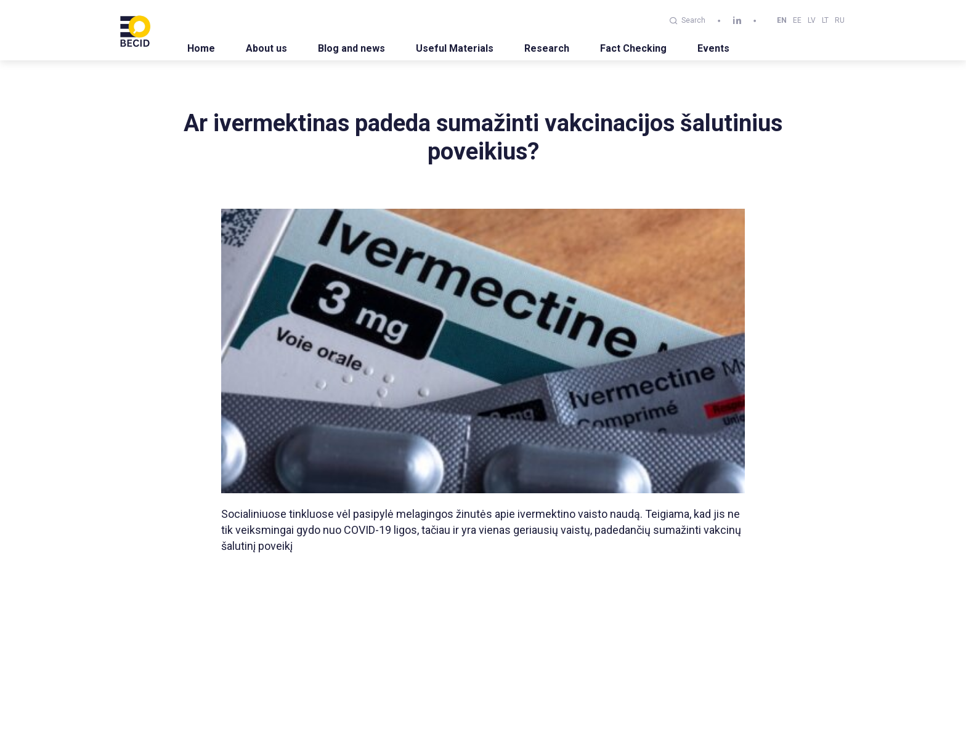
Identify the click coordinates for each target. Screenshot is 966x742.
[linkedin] (737, 21)
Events (713, 48)
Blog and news (351, 48)
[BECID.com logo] (134, 30)
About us (266, 48)
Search (687, 20)
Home (201, 48)
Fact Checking (633, 48)
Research (546, 48)
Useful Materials (454, 48)
